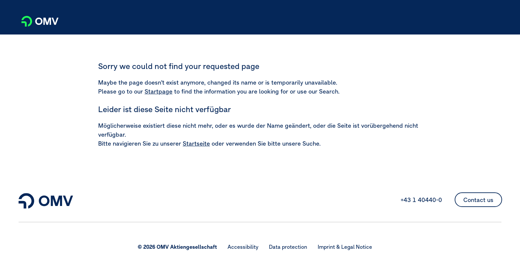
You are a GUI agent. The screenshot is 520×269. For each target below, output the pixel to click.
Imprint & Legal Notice (345, 246)
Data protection (288, 246)
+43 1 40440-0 (421, 200)
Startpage (158, 91)
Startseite (196, 143)
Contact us (478, 200)
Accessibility (243, 246)
